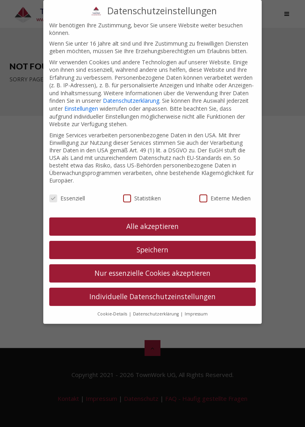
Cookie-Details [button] (112, 306)
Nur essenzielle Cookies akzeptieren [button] (152, 265)
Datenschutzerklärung (131, 93)
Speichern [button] (152, 241)
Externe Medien (225, 190)
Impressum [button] (196, 306)
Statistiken (142, 190)
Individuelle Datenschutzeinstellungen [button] (152, 288)
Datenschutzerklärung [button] (156, 306)
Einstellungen (81, 100)
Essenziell (67, 190)
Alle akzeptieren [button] (152, 218)
